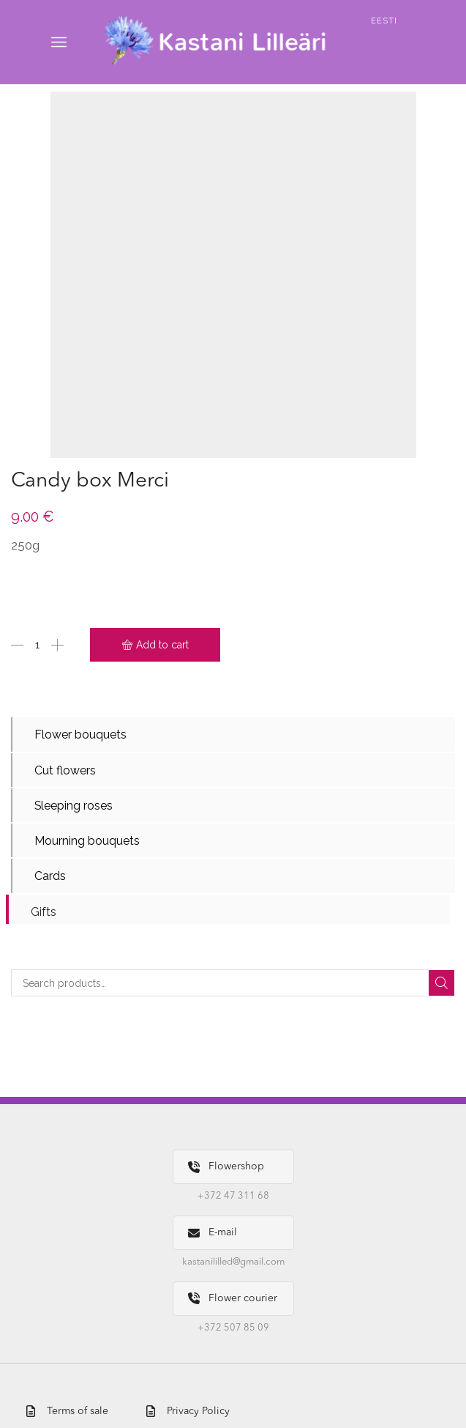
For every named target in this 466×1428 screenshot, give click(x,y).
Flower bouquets (80, 734)
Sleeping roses (73, 806)
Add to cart (162, 645)
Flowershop (226, 1167)
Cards (50, 877)
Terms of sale (67, 1411)
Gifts (43, 912)
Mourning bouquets (87, 841)
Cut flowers (65, 770)
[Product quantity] (37, 645)
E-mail (212, 1232)
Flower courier (232, 1298)
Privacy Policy (188, 1411)
